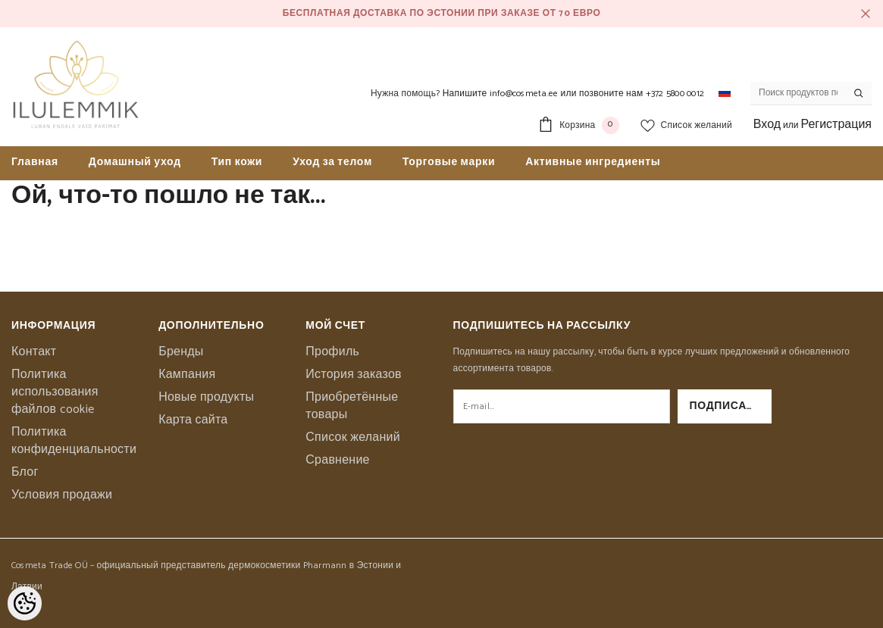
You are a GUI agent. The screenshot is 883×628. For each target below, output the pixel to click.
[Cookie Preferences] (25, 603)
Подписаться (731, 406)
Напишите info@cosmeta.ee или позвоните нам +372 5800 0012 (573, 93)
